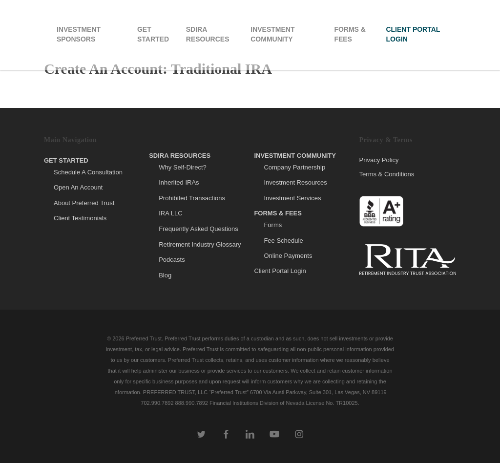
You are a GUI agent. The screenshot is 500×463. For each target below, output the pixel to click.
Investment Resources (295, 182)
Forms (273, 225)
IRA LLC (170, 213)
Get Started (66, 160)
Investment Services (292, 198)
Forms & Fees (278, 213)
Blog (165, 275)
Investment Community (295, 155)
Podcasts (172, 259)
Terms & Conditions (387, 174)
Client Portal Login (280, 270)
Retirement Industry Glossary (200, 244)
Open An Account (78, 187)
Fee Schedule (283, 240)
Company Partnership (294, 167)
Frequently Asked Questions (198, 228)
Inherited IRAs (179, 182)
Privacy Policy (379, 160)
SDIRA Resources (179, 155)
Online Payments (288, 255)
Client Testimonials (80, 218)
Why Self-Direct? (183, 167)
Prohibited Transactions (192, 198)
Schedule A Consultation (88, 172)
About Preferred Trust (84, 203)
